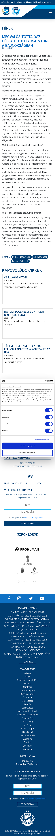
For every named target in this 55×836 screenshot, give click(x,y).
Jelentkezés (27, 707)
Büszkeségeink (27, 694)
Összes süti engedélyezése (27, 445)
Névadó (27, 683)
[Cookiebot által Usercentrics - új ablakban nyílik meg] (41, 381)
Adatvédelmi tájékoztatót (34, 518)
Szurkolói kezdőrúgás (27, 714)
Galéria (27, 704)
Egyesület (27, 746)
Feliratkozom (27, 523)
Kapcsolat (27, 749)
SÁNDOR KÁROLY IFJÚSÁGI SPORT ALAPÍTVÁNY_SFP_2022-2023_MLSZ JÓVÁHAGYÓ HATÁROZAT (27, 647)
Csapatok (27, 697)
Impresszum (27, 761)
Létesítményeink (27, 690)
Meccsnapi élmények (27, 711)
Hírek (27, 676)
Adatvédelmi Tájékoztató (27, 764)
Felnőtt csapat (27, 728)
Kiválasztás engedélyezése (28, 452)
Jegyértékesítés (27, 735)
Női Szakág (27, 732)
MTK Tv (27, 725)
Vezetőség (27, 721)
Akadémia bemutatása (27, 680)
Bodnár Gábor (40, 257)
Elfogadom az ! (28, 518)
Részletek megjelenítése (42, 439)
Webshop (27, 739)
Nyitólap (27, 673)
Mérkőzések (27, 701)
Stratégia (27, 687)
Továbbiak (27, 662)
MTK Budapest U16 (21, 257)
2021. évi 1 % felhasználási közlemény (27, 633)
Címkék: (6, 257)
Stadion (27, 742)
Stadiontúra (27, 718)
